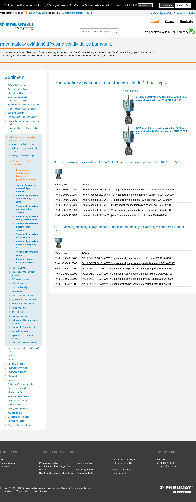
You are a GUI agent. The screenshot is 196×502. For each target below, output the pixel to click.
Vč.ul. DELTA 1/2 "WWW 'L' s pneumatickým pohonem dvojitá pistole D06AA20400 (126, 258)
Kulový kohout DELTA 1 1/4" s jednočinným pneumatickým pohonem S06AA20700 (127, 205)
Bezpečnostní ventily (17, 388)
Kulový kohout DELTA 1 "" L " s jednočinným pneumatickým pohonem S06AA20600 (127, 200)
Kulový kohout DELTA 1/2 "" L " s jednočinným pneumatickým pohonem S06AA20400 (128, 189)
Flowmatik (12, 355)
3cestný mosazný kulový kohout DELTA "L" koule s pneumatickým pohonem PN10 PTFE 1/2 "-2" (162, 98)
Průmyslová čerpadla (18, 408)
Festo (10, 359)
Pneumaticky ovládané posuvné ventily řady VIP (27, 244)
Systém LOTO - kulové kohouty (22, 337)
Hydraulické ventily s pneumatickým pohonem (26, 188)
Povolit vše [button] (183, 5)
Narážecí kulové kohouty (23, 304)
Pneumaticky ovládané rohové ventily (27, 236)
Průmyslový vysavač (17, 368)
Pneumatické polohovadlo (24, 327)
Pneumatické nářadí (17, 400)
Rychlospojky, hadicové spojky (22, 117)
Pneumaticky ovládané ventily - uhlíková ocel (27, 218)
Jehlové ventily (19, 291)
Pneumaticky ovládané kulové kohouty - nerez (27, 198)
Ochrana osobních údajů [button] (124, 5)
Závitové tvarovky (16, 113)
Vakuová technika (16, 364)
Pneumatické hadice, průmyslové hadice (23, 350)
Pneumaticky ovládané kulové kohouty (23, 163)
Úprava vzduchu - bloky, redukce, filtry (23, 130)
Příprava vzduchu (85, 473)
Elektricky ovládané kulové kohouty (24, 273)
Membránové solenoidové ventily (23, 104)
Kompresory (13, 380)
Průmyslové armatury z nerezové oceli (23, 122)
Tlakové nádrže (15, 392)
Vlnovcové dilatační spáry (24, 343)
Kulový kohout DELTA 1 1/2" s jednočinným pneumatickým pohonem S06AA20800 (127, 210)
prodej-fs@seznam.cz (168, 466)
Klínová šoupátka (20, 283)
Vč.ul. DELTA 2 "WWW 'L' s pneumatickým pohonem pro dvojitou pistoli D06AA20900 (127, 284)
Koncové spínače (20, 316)
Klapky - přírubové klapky (23, 155)
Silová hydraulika (16, 421)
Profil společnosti (8, 463)
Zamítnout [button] (166, 5)
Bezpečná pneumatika (18, 417)
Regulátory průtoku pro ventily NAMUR (25, 260)
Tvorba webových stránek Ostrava (32, 491)
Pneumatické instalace (18, 396)
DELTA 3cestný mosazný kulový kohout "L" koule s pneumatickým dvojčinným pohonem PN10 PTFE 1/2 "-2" (162, 131)
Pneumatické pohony (18, 89)
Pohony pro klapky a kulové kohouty (25, 321)
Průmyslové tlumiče (17, 372)
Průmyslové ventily (20, 279)
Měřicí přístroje (15, 413)
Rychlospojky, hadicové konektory (56, 473)
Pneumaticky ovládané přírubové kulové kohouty (27, 209)
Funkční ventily (19, 268)
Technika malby (15, 404)
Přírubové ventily (19, 308)
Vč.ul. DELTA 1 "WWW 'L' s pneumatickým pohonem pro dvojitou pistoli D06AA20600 (127, 268)
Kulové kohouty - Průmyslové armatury (22, 138)
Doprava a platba (185, 13)
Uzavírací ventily (19, 287)
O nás (169, 21)
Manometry (13, 376)
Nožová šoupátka (20, 331)
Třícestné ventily (19, 312)
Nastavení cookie (7, 491)
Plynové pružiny (15, 93)
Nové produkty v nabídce (19, 425)
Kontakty (186, 21)
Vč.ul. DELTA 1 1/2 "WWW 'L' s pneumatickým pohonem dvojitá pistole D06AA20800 (127, 279)
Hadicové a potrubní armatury (22, 109)
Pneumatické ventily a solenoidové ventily (18, 99)
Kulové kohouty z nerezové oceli (24, 150)
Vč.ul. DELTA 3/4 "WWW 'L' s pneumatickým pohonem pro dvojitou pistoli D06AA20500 (128, 263)
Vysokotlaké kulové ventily (24, 299)
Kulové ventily (120, 473)
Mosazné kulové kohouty (23, 144)
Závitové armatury (122, 469)
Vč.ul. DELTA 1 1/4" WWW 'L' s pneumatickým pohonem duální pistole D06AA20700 (127, 273)
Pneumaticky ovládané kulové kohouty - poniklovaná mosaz (26, 175)
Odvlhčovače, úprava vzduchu (22, 384)
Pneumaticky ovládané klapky (27, 253)
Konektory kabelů (84, 469)
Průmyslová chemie (17, 85)
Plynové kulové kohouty (23, 295)
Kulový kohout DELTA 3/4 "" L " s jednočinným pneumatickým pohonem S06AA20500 (128, 194)
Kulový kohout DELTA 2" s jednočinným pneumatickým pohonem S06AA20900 (125, 215)
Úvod (155, 21)
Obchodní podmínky (161, 13)
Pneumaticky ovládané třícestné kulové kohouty (27, 226)
